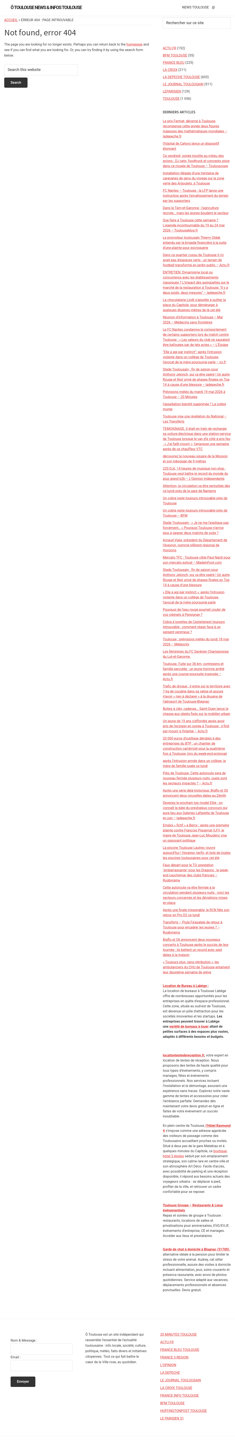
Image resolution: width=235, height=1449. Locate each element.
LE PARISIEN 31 (172, 1418)
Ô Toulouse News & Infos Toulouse (46, 7)
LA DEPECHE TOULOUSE (181, 77)
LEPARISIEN (172, 91)
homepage (134, 44)
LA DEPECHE (170, 1373)
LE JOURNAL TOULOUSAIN (183, 84)
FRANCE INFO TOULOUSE (179, 1395)
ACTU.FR (169, 48)
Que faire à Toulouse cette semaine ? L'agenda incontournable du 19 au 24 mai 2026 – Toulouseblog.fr (194, 225)
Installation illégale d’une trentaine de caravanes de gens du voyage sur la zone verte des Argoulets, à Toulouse (193, 178)
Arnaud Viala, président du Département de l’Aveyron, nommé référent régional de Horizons (195, 545)
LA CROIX (170, 70)
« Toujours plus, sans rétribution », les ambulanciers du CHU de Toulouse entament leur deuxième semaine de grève (196, 967)
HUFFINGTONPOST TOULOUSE (183, 1411)
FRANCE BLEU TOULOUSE (179, 1350)
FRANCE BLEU (173, 63)
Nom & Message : (24, 1340)
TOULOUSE (171, 99)
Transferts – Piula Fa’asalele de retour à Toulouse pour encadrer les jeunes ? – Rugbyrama (192, 927)
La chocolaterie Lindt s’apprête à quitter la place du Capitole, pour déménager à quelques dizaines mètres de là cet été (194, 305)
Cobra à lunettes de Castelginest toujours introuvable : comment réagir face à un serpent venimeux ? (194, 627)
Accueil (11, 20)
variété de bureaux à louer (189, 1026)
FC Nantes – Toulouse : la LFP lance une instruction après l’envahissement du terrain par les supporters (195, 196)
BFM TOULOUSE (175, 55)
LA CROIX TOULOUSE (176, 1388)
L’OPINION (168, 1365)
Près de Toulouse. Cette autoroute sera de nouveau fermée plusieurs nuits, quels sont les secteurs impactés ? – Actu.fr (195, 778)
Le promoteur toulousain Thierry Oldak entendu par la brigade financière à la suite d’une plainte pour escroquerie (194, 243)
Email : (16, 1357)
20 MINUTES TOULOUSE (178, 1334)
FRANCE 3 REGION (174, 1357)
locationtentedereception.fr (183, 1055)
